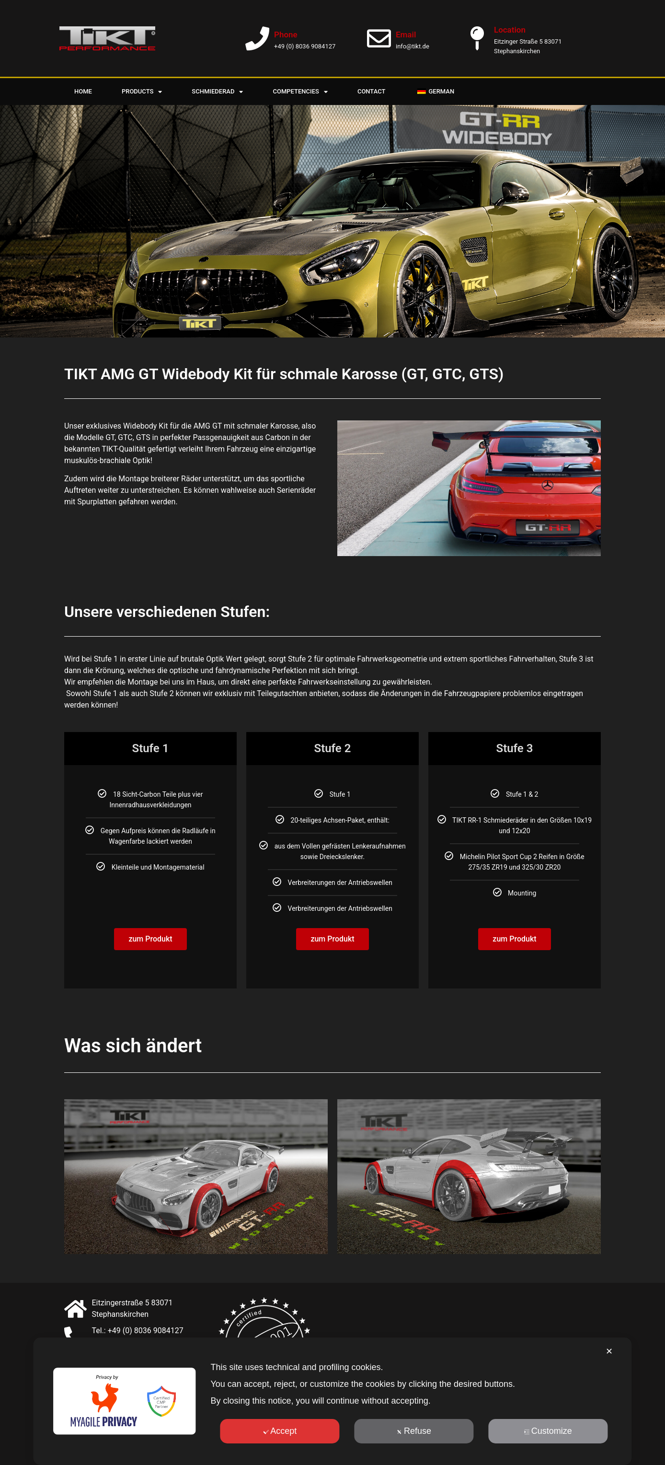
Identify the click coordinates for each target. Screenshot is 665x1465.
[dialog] (332, 1401)
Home (83, 91)
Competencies (300, 92)
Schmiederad (217, 92)
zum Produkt (150, 921)
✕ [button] (609, 1351)
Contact (371, 91)
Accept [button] (280, 1431)
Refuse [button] (414, 1431)
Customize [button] (548, 1431)
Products (142, 92)
